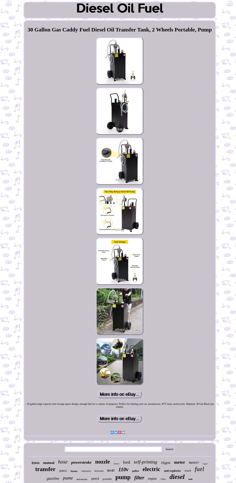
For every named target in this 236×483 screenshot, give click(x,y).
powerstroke (81, 462)
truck (188, 470)
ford (126, 462)
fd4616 (63, 470)
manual (48, 463)
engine (152, 478)
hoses (74, 471)
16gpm (165, 463)
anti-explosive (172, 470)
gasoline (53, 478)
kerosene (99, 471)
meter (179, 462)
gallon (135, 471)
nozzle (102, 462)
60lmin (116, 464)
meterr (194, 462)
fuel (199, 469)
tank (190, 479)
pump (123, 477)
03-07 (111, 470)
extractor (82, 479)
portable (107, 478)
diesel (177, 476)
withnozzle (86, 471)
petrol (95, 478)
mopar (205, 464)
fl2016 (35, 463)
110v (123, 469)
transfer (45, 469)
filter (139, 477)
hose (62, 462)
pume (68, 477)
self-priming (145, 462)
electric (151, 469)
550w (163, 479)
